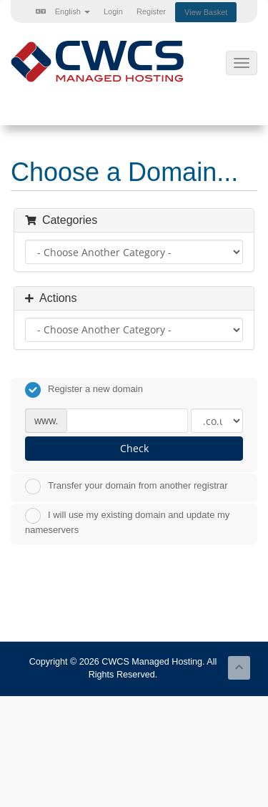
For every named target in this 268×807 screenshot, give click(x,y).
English (63, 11)
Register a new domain (84, 390)
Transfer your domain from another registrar (126, 486)
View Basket (205, 12)
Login (113, 11)
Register (151, 11)
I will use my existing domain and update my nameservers (127, 521)
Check (134, 448)
